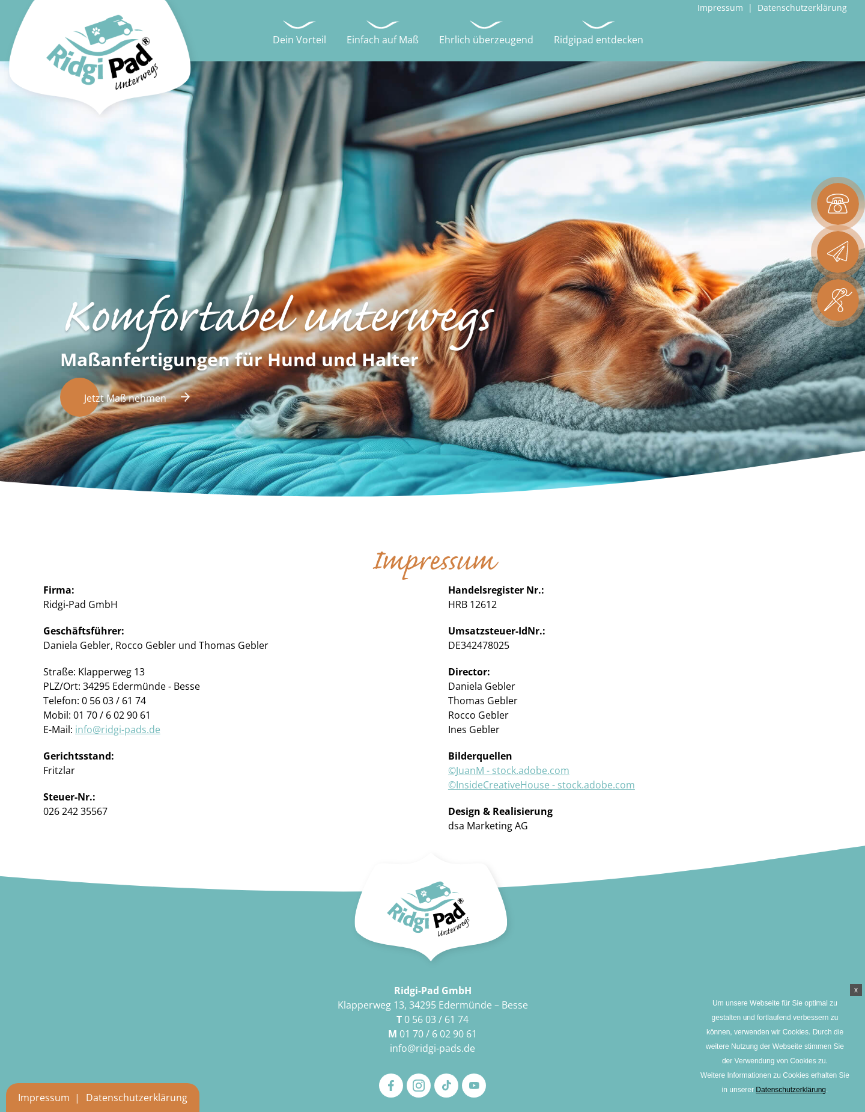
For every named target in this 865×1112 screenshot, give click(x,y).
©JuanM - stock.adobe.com (508, 770)
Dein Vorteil (299, 39)
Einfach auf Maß (383, 39)
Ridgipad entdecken (598, 39)
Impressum (720, 7)
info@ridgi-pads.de (117, 729)
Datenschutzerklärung (802, 7)
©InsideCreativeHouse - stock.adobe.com (541, 784)
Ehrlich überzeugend (486, 39)
